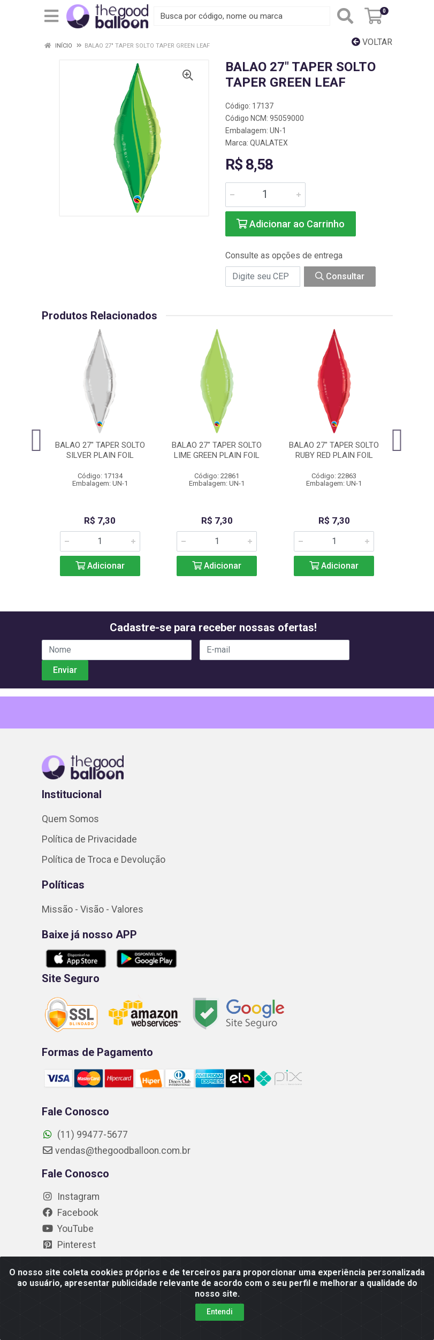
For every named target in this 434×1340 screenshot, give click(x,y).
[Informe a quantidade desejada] (265, 194)
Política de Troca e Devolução (103, 859)
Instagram (71, 1196)
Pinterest (69, 1244)
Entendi (220, 1311)
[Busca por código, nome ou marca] (242, 16)
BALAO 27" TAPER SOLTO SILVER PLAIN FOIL (100, 450)
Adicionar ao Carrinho (291, 223)
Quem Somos (70, 819)
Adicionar (100, 566)
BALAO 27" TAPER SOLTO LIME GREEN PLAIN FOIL (217, 450)
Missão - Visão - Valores (92, 909)
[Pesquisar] (345, 16)
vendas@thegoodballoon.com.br (116, 1150)
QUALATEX (269, 143)
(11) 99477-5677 (85, 1134)
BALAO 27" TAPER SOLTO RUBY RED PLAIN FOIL (334, 450)
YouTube (68, 1228)
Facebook (70, 1212)
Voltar (372, 42)
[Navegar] (37, 440)
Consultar (339, 276)
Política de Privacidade (89, 839)
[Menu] (51, 16)
